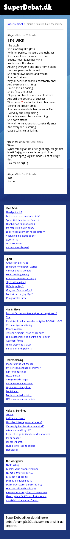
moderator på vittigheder (19, 363)
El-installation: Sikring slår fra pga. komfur (28, 336)
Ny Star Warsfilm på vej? (18, 387)
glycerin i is (12, 239)
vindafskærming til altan (18, 344)
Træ (8, 317)
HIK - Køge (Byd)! (15, 286)
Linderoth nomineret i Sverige (21, 266)
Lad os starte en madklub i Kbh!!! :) (24, 216)
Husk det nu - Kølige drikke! (20, 445)
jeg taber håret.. (14, 441)
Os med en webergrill (17, 247)
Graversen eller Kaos (17, 262)
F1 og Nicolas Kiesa (16, 298)
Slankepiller (12, 449)
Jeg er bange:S (13, 438)
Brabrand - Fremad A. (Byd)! (21, 278)
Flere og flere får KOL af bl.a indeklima (26, 496)
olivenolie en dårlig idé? (18, 430)
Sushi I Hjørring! (14, 243)
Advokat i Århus (14, 340)
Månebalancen (14, 329)
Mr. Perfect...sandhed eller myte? (23, 367)
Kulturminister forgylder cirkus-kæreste (26, 492)
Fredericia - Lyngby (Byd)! (19, 294)
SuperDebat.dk (15, 24)
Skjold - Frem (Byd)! (16, 282)
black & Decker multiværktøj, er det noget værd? (31, 313)
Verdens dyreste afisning (19, 325)
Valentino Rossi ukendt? (18, 270)
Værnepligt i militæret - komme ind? (25, 426)
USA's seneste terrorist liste (20, 399)
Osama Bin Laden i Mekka (19, 383)
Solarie (9, 414)
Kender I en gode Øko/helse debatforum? (28, 434)
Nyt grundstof (13, 375)
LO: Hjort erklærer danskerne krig (24, 484)
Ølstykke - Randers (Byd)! (19, 290)
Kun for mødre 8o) (16, 371)
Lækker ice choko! (15, 418)
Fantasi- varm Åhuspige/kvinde (22, 469)
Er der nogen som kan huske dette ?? (25, 231)
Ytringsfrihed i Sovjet (17, 379)
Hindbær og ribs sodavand (20, 224)
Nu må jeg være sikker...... (19, 472)
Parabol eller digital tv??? (19, 348)
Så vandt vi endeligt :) (17, 476)
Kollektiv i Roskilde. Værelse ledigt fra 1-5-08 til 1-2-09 (34, 321)
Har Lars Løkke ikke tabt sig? (21, 488)
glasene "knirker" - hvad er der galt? (25, 333)
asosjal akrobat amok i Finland (22, 500)
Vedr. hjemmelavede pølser (20, 235)
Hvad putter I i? (14, 212)
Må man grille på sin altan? (20, 227)
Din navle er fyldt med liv (19, 480)
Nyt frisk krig (12, 465)
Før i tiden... (12, 391)
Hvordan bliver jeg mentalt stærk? (24, 422)
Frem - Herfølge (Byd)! (17, 274)
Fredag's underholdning (19, 395)
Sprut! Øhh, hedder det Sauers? (22, 220)
